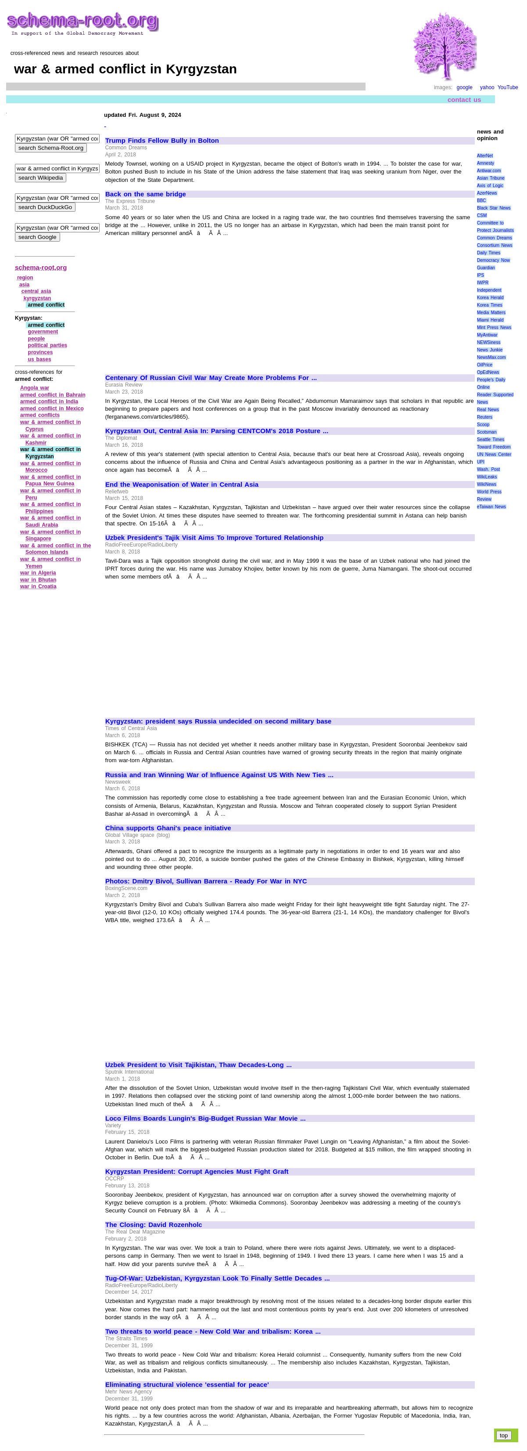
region (25, 278)
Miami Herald (490, 320)
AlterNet (485, 155)
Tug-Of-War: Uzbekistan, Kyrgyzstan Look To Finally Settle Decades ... (217, 1278)
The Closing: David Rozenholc (153, 1224)
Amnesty (485, 163)
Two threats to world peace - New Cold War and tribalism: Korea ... (213, 1331)
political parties (48, 345)
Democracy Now (493, 260)
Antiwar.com (489, 170)
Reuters (484, 417)
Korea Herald (490, 297)
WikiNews (486, 484)
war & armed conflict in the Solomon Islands (55, 549)
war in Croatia (38, 586)
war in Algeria (38, 573)
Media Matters (491, 312)
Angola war (34, 388)
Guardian (486, 267)
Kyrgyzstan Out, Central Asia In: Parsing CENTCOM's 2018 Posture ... (216, 430)
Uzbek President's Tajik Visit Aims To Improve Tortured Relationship (214, 537)
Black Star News (494, 208)
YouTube (508, 87)
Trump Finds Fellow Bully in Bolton (162, 140)
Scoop (483, 424)
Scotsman (486, 432)
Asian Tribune (491, 178)
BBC (481, 200)
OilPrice (484, 364)
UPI (480, 462)
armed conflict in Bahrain (53, 395)
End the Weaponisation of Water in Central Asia (181, 484)
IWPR (482, 282)
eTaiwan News (491, 506)
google (465, 87)
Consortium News (495, 245)
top (504, 1435)
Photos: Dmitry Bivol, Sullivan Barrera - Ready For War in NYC (206, 881)
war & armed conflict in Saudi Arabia (50, 521)
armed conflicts (40, 415)
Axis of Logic (490, 185)
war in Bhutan (38, 580)
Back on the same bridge (145, 194)
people (36, 339)
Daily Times (488, 252)
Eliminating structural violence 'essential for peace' (187, 1384)
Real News (488, 409)
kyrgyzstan (37, 298)
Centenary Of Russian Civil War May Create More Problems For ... (211, 377)
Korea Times (489, 305)
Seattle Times (490, 439)
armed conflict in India (49, 401)
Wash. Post (488, 469)
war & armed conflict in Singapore (50, 535)
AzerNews (487, 193)
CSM (482, 215)
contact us (464, 99)
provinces (40, 352)
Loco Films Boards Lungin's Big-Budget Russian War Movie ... (205, 1118)
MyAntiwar (487, 335)
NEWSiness (488, 342)
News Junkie (489, 349)
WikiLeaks (487, 476)
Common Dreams (494, 237)
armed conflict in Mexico (52, 408)
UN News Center (494, 454)
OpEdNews (488, 372)
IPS (480, 275)
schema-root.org (41, 267)
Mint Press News (494, 327)
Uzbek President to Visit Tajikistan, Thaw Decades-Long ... (198, 1064)
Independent (489, 290)
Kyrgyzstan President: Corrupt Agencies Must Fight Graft (196, 1171)
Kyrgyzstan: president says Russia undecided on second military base (218, 721)
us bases (39, 359)
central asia (36, 291)
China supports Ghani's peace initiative (168, 828)
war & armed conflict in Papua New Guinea (50, 480)
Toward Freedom (494, 447)
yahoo (487, 87)
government (43, 332)
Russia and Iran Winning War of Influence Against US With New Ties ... (219, 774)
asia (24, 285)
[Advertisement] (179, 301)
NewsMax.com (491, 357)
